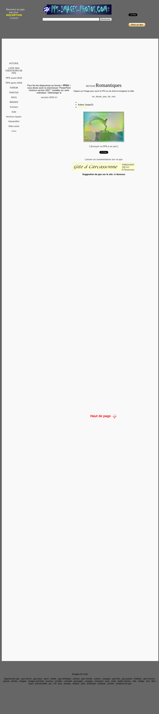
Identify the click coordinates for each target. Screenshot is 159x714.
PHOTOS (13, 92)
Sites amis (13, 126)
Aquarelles (13, 121)
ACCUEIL (14, 63)
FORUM (14, 88)
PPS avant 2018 (14, 78)
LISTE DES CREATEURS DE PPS (13, 70)
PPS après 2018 (14, 83)
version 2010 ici (49, 97)
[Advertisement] (80, 58)
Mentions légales (14, 117)
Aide (14, 112)
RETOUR (90, 86)
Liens (13, 131)
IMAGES (14, 102)
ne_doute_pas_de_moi (104, 96)
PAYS (14, 97)
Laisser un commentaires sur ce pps (104, 159)
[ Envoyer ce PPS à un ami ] (103, 146)
